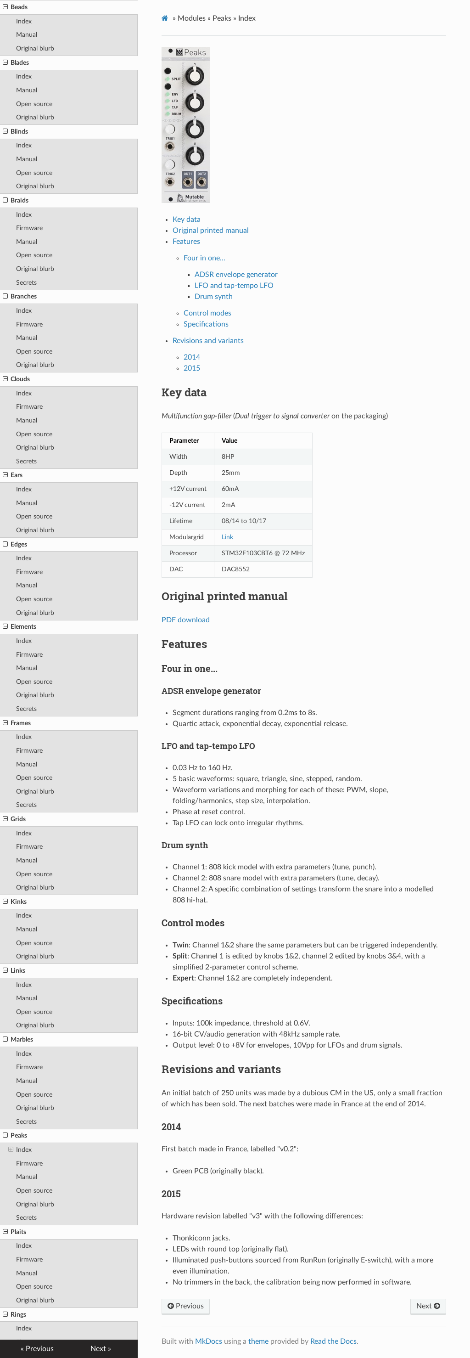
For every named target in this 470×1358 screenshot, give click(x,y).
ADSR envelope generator (236, 274)
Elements (19, 627)
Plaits (14, 1232)
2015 (192, 368)
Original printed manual (211, 230)
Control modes (207, 313)
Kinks (15, 902)
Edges (15, 545)
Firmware (29, 228)
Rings (14, 1315)
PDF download (186, 620)
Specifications (206, 324)
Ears (12, 475)
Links (14, 971)
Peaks (15, 1136)
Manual (26, 34)
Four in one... (204, 258)
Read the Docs (333, 1341)
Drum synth (214, 296)
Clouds (16, 379)
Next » (100, 1348)
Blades (16, 63)
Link (227, 537)
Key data (187, 219)
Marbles (18, 1040)
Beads (15, 7)
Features (186, 241)
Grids (14, 819)
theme (258, 1341)
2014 (192, 357)
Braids (15, 201)
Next (428, 1306)
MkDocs (208, 1341)
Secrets (26, 282)
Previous (186, 1306)
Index (24, 21)
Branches (20, 297)
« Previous (37, 1348)
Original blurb (35, 48)
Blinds (15, 132)
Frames (17, 723)
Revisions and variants (208, 340)
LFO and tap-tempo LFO (234, 285)
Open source (34, 104)
